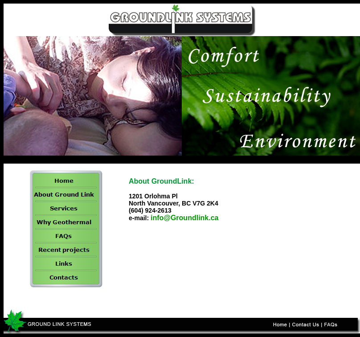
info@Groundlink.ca (185, 218)
